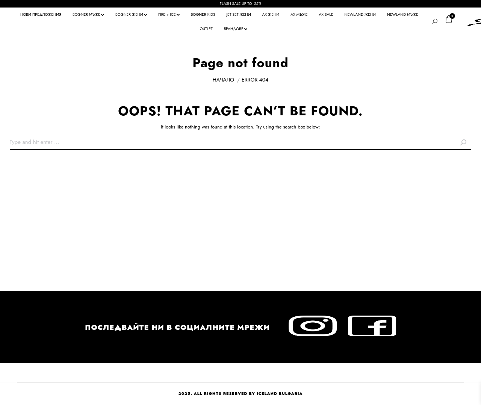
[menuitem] (41, 14)
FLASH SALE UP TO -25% (240, 3)
